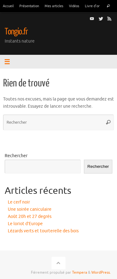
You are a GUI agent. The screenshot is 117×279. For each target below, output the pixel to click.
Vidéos (74, 6)
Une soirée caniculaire (29, 209)
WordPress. (101, 272)
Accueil (8, 6)
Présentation (29, 6)
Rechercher (16, 155)
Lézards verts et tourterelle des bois (43, 231)
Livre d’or (92, 6)
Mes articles (54, 6)
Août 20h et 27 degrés (29, 216)
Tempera (79, 272)
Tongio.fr (16, 32)
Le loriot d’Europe (25, 223)
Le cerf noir (19, 202)
